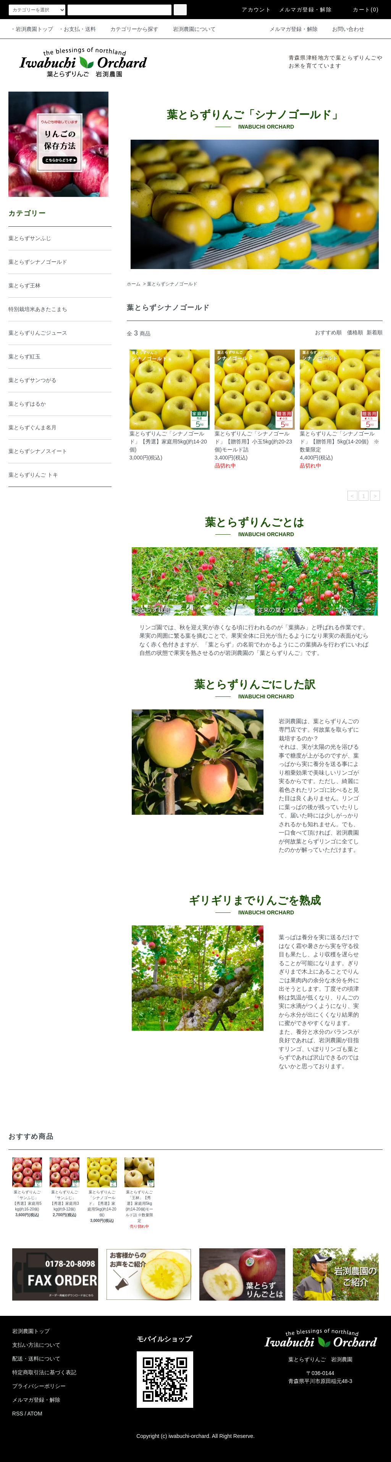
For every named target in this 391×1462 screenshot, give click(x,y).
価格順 (355, 332)
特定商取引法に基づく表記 (44, 1372)
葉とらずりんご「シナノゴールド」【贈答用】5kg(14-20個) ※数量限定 (339, 441)
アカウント (252, 9)
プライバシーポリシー (39, 1386)
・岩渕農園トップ (31, 29)
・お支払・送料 (77, 29)
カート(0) (361, 9)
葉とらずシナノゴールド (172, 284)
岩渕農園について (190, 29)
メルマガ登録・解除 (305, 9)
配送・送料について (36, 1359)
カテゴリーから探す (129, 29)
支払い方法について (36, 1345)
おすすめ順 (328, 332)
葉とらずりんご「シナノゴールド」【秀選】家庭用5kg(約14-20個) (168, 441)
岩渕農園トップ (31, 1331)
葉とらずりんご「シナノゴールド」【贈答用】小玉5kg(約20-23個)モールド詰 (253, 441)
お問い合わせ (343, 29)
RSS (17, 1413)
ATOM (34, 1413)
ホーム (134, 284)
